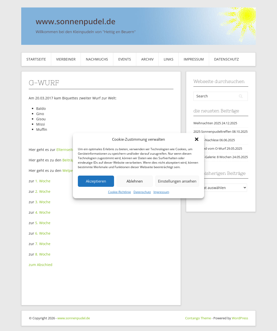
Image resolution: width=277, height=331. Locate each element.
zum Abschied (40, 264)
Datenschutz (142, 192)
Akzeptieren (96, 181)
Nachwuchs (97, 59)
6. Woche (42, 233)
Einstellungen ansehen (177, 181)
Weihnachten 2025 (207, 123)
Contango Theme (198, 318)
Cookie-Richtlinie (119, 192)
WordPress (240, 318)
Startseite (36, 59)
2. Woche (42, 191)
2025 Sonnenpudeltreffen (212, 131)
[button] (196, 139)
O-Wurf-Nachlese (206, 140)
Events (124, 59)
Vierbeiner (66, 59)
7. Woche (42, 243)
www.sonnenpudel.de (73, 318)
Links (168, 59)
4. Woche (42, 212)
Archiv (147, 59)
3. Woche (42, 201)
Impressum (161, 192)
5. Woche (42, 222)
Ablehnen (135, 181)
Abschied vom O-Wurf (209, 148)
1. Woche (42, 181)
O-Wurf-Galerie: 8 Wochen (212, 157)
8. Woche (42, 254)
